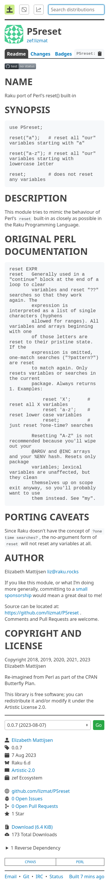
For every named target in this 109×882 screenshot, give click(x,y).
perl (80, 861)
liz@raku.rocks (62, 571)
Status (56, 876)
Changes (40, 54)
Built (86, 876)
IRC (39, 876)
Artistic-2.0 (23, 770)
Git (26, 876)
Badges (63, 54)
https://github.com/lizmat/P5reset (42, 613)
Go (99, 725)
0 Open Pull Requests (35, 806)
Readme (16, 54)
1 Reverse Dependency (35, 848)
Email (11, 876)
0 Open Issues (27, 798)
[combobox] (76, 9)
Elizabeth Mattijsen (32, 740)
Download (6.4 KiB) (32, 827)
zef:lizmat (37, 40)
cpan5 (30, 861)
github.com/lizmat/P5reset (41, 791)
